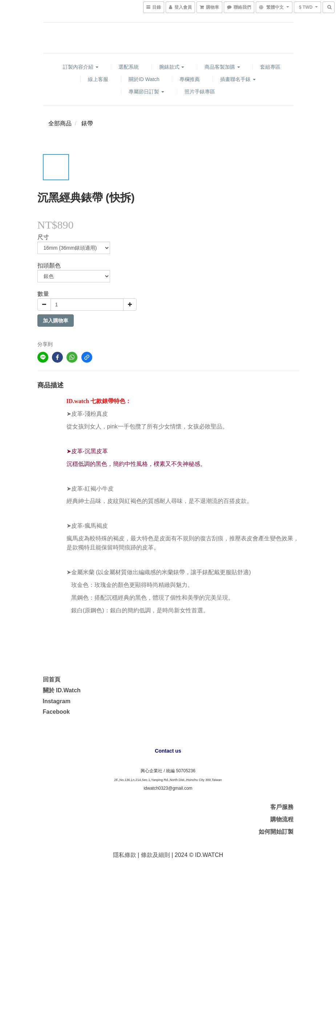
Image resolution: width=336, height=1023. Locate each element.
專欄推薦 (189, 79)
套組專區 (270, 67)
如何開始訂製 (276, 832)
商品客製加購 (222, 67)
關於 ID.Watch (62, 690)
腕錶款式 (172, 67)
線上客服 (98, 79)
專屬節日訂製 (146, 91)
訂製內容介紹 (80, 67)
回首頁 (51, 679)
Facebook (56, 712)
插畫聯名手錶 (238, 79)
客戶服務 (282, 807)
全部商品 (60, 123)
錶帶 (87, 123)
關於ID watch (144, 79)
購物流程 (282, 819)
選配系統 (128, 67)
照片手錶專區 (200, 91)
